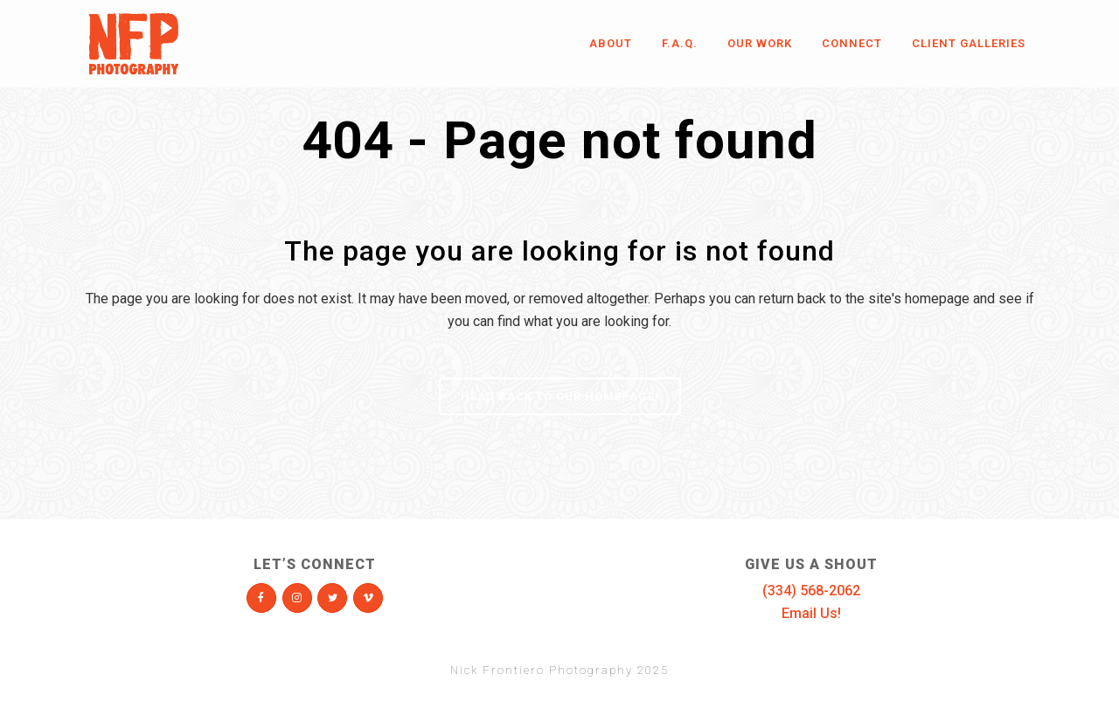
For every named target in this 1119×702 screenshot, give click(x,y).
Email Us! (811, 613)
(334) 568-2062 (811, 590)
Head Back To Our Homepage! (560, 396)
